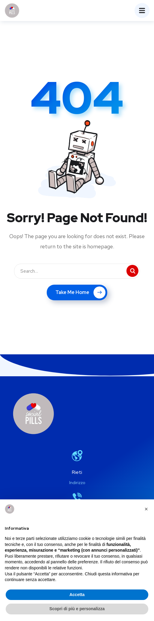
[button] (146, 509)
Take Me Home (80, 292)
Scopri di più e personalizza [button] (77, 608)
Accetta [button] (77, 594)
